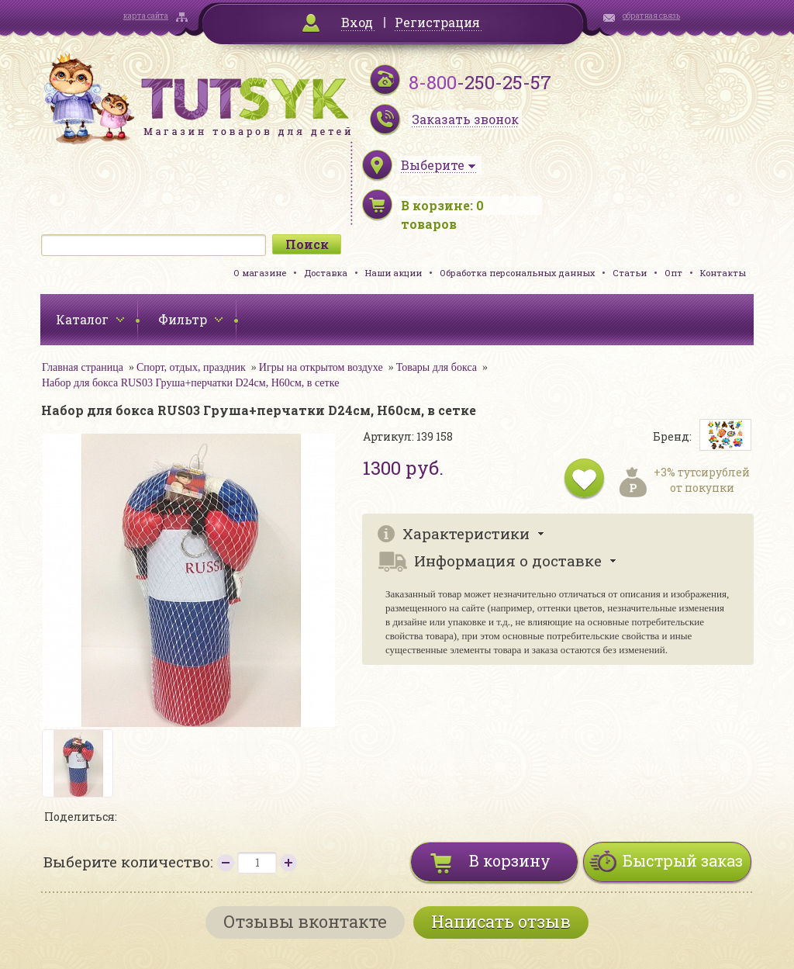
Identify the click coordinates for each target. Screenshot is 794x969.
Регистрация (437, 22)
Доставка (325, 273)
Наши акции (393, 273)
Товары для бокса (436, 367)
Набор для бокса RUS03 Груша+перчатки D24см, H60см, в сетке (190, 383)
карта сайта (145, 16)
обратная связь (651, 16)
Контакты (723, 273)
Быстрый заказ (683, 860)
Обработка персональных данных (517, 273)
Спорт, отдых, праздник (191, 367)
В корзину (510, 860)
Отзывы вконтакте (305, 921)
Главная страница (82, 367)
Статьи (630, 273)
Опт (673, 273)
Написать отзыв (501, 921)
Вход (357, 22)
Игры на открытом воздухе (321, 367)
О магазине (259, 273)
